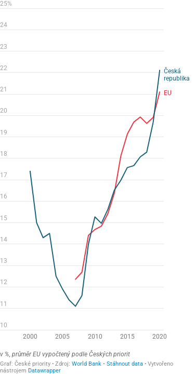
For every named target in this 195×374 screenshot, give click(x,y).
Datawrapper (44, 370)
